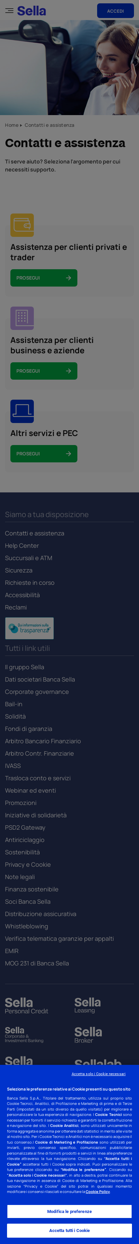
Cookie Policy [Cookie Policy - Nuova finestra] (98, 1191)
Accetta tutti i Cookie (69, 1230)
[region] (69, 1154)
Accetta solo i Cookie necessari (99, 1074)
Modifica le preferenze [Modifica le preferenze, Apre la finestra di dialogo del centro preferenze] (69, 1211)
